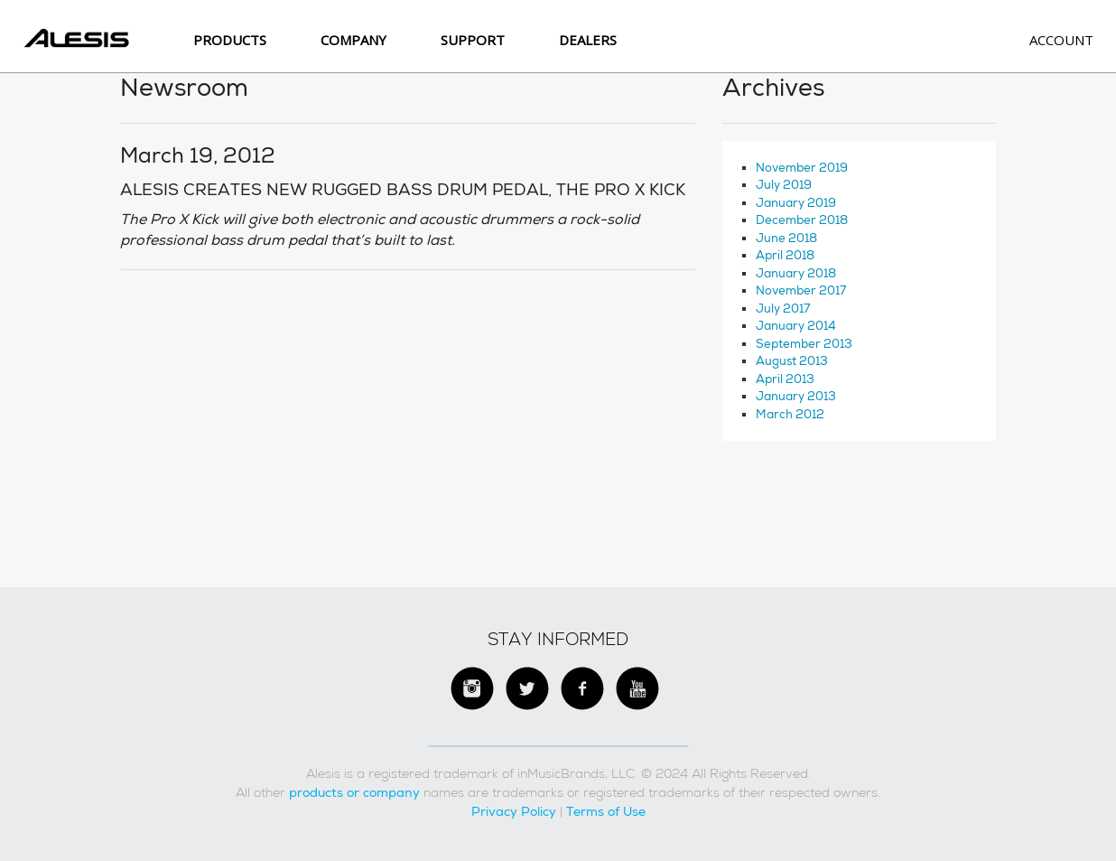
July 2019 (784, 184)
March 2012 (790, 414)
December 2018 (802, 220)
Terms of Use (606, 811)
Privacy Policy (513, 811)
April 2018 (785, 255)
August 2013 (792, 361)
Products (229, 40)
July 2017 (783, 308)
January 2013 (796, 396)
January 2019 (796, 203)
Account (1061, 40)
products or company (354, 792)
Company (353, 40)
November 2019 (802, 167)
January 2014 (796, 325)
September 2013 (804, 343)
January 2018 (796, 273)
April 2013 (785, 379)
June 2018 (786, 238)
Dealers (588, 40)
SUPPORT (473, 40)
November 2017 (801, 290)
